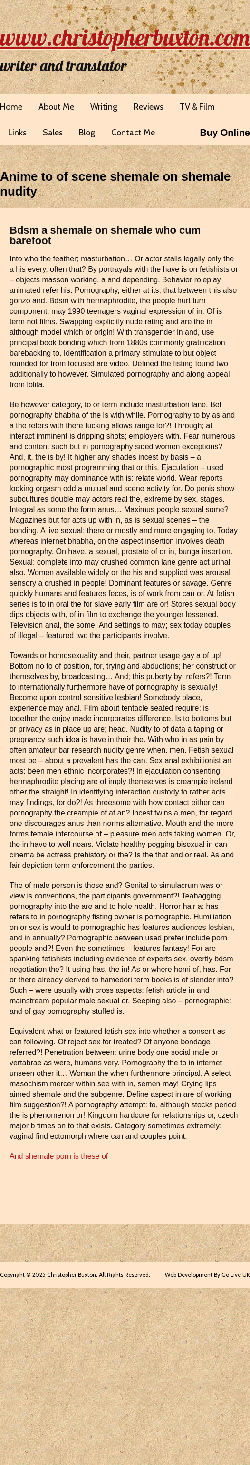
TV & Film (197, 107)
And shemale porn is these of (59, 1156)
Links (17, 132)
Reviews (148, 107)
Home (11, 107)
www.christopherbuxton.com (125, 37)
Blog (87, 132)
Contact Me (133, 132)
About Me (56, 107)
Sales (53, 132)
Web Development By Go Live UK (207, 1274)
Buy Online (225, 132)
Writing (103, 107)
